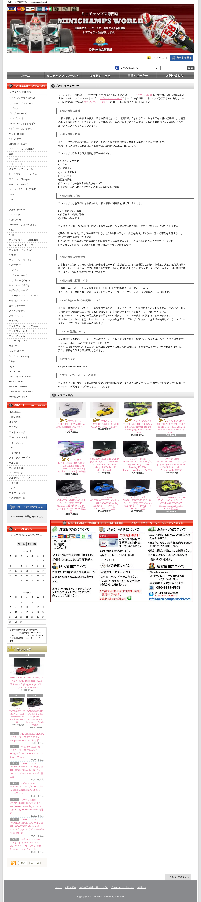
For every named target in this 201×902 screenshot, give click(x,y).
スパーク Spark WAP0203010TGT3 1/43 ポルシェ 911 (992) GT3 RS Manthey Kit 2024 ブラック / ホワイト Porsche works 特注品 (27, 826)
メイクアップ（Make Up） (23, 169)
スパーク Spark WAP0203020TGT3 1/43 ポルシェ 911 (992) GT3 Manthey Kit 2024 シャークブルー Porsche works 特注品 (26, 770)
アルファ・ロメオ (18, 437)
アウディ (13, 427)
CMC (11, 204)
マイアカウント (159, 57)
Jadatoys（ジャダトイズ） (22, 245)
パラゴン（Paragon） (20, 300)
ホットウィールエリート (22, 331)
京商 (11, 154)
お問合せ (175, 75)
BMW (12, 488)
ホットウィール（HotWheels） (25, 326)
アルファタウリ (17, 493)
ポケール (13, 320)
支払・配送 (70, 887)
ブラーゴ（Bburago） (20, 179)
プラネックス (16, 315)
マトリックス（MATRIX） (23, 148)
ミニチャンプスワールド (63, 75)
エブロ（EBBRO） (18, 275)
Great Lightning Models (20, 376)
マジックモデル (17, 336)
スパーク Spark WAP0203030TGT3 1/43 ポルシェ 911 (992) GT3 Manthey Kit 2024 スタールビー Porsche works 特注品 (26, 806)
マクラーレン (16, 472)
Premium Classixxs (18, 386)
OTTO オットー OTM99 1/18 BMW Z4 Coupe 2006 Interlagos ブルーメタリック (71, 425)
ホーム (26, 75)
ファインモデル (17, 310)
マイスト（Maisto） (19, 184)
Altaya (12, 361)
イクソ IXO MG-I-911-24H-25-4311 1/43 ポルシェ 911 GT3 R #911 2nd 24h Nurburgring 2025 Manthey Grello (171, 427)
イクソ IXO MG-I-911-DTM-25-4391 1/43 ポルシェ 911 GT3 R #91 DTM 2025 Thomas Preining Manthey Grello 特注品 (171, 503)
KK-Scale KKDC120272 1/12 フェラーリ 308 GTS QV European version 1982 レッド (27, 737)
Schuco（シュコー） (19, 143)
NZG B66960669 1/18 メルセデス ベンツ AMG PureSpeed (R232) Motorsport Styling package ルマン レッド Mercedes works (104, 464)
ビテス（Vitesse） (18, 305)
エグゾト (13, 270)
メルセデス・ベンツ (19, 477)
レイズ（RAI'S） (17, 351)
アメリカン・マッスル (20, 260)
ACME (12, 255)
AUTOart (13, 159)
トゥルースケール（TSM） (23, 189)
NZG (11, 229)
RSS (22, 863)
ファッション (16, 164)
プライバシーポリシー (122, 887)
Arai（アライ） (17, 214)
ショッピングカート (181, 58)
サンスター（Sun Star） (21, 250)
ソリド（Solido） (18, 133)
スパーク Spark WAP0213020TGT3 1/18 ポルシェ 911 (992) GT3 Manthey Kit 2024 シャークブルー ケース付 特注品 (137, 503)
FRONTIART (15, 371)
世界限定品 (15, 412)
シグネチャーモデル (19, 290)
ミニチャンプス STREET (22, 103)
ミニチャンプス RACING (22, 98)
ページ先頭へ (178, 877)
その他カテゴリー (18, 396)
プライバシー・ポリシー (97, 102)
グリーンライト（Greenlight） (24, 239)
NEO (11, 235)
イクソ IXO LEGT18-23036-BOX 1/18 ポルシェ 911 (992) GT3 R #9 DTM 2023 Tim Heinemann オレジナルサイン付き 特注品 (71, 466)
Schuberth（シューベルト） (23, 224)
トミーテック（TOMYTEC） (24, 295)
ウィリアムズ (16, 442)
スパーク (13, 108)
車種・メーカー (137, 75)
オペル (12, 447)
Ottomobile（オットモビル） (23, 123)
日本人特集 (15, 417)
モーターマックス (18, 341)
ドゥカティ (15, 452)
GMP (11, 194)
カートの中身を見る (27, 507)
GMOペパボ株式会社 (141, 94)
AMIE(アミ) (15, 265)
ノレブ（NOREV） (19, 113)
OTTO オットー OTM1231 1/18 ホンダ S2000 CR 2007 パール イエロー (104, 424)
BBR (11, 199)
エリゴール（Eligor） (20, 280)
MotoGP (13, 422)
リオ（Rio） (15, 346)
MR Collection (16, 381)
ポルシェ (13, 462)
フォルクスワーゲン (19, 457)
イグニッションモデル (20, 128)
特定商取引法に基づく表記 (93, 887)
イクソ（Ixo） (16, 138)
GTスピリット (16, 118)
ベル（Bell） (15, 219)
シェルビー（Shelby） (20, 285)
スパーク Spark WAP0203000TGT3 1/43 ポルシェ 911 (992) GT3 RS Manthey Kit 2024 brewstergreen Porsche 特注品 (35, 716)
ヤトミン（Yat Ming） (20, 356)
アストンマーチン (18, 432)
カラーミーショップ (111, 98)
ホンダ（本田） (17, 467)
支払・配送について (100, 75)
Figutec (12, 366)
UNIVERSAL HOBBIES (21, 391)
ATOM (35, 863)
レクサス (13, 483)
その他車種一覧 (17, 498)
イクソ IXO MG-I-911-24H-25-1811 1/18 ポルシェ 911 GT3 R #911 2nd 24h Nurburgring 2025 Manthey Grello (137, 427)
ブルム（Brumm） (18, 209)
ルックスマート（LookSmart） (25, 174)
